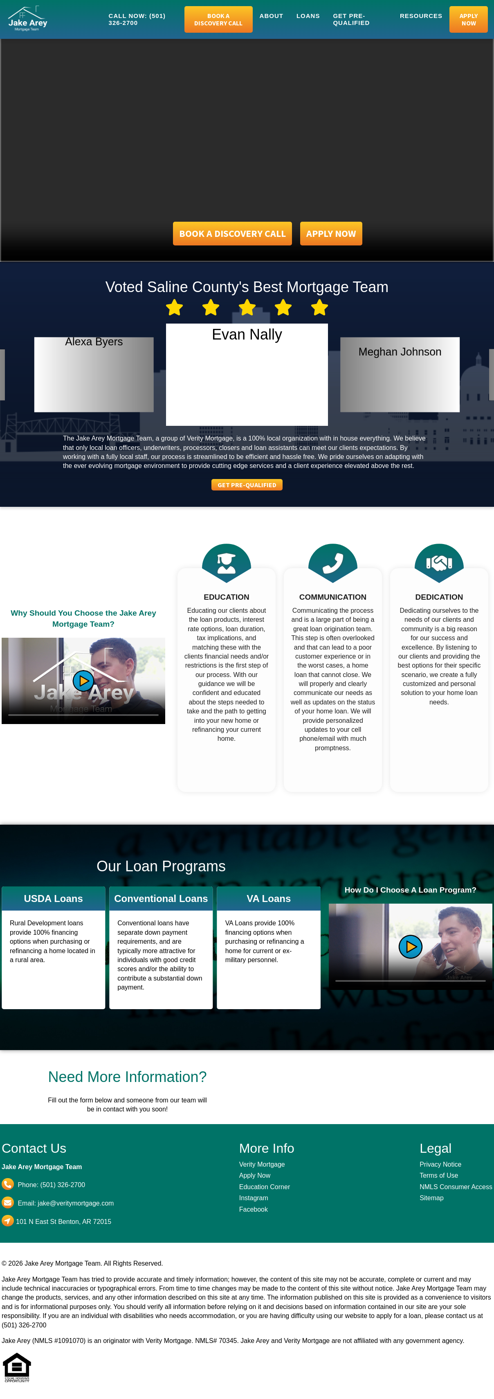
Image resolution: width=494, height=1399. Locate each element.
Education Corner (264, 1186)
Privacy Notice (440, 1164)
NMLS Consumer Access (456, 1186)
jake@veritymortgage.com (76, 1203)
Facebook (253, 1209)
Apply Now (469, 19)
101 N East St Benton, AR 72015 (63, 1221)
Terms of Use (439, 1175)
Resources (421, 15)
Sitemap (432, 1197)
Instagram (253, 1197)
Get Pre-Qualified (351, 19)
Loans (308, 15)
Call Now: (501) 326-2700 (137, 19)
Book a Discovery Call (218, 19)
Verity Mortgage (262, 1164)
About (271, 15)
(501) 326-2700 (62, 1184)
